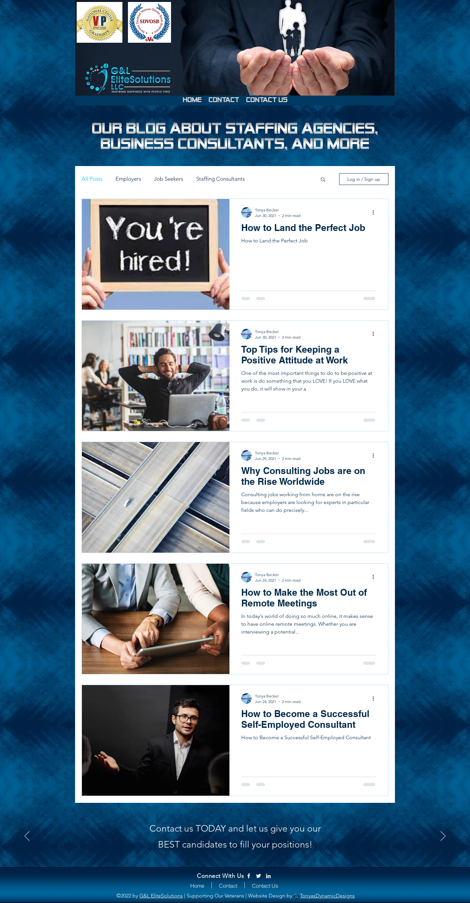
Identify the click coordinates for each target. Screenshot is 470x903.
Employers (128, 179)
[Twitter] (258, 876)
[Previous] (26, 836)
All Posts (92, 179)
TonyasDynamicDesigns (327, 896)
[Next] (443, 836)
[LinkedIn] (268, 876)
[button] (323, 179)
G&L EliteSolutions (161, 896)
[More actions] (375, 212)
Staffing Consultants (220, 179)
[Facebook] (248, 876)
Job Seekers (168, 179)
